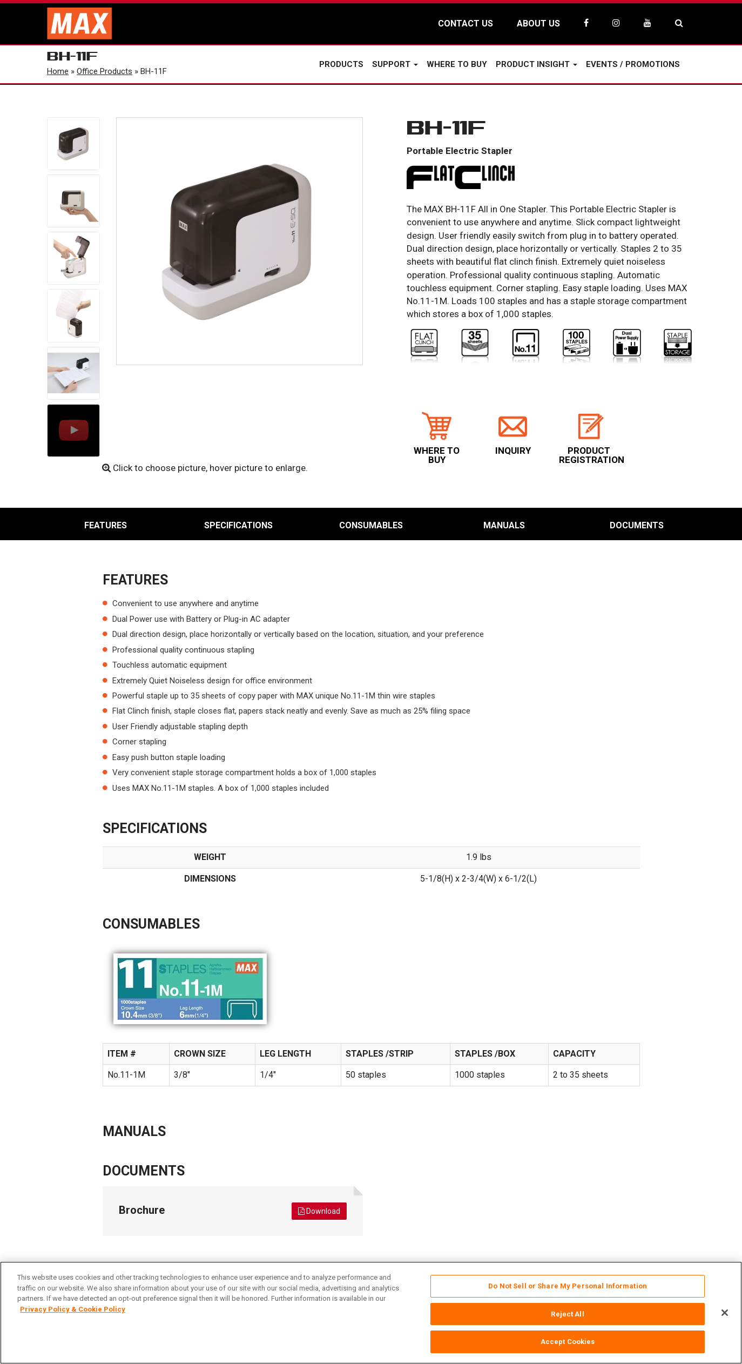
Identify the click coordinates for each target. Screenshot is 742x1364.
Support (395, 64)
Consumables (371, 525)
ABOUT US (538, 23)
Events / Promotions (633, 64)
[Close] (725, 1313)
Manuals (504, 525)
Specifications (238, 525)
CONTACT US (465, 23)
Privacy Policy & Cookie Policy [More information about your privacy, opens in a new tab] (72, 1309)
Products (341, 64)
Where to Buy (457, 64)
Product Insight (536, 64)
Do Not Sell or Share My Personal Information (567, 1286)
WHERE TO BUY (437, 438)
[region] (371, 1312)
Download (319, 1211)
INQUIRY (513, 433)
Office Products (104, 71)
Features (105, 525)
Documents (637, 525)
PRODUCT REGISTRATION (591, 438)
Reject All (567, 1314)
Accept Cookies (568, 1342)
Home (58, 71)
